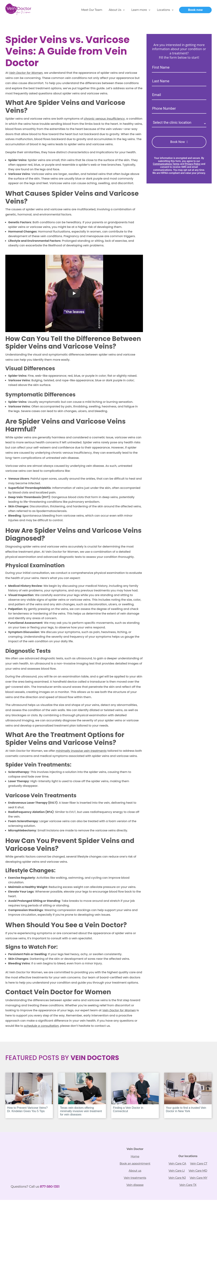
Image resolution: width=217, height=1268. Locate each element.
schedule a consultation (41, 1026)
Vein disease (135, 1185)
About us (135, 1170)
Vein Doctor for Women (26, 73)
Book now (195, 10)
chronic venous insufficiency (104, 119)
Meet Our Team (91, 10)
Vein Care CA (177, 1163)
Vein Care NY (198, 1177)
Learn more (139, 10)
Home (135, 1156)
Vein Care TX (188, 1185)
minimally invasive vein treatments (81, 751)
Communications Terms (166, 163)
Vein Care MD (198, 1170)
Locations (163, 10)
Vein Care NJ (177, 1177)
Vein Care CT (198, 1163)
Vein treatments (135, 1177)
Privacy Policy (193, 163)
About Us (115, 10)
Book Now (177, 142)
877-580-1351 (49, 1186)
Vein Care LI (177, 1170)
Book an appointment (135, 1163)
